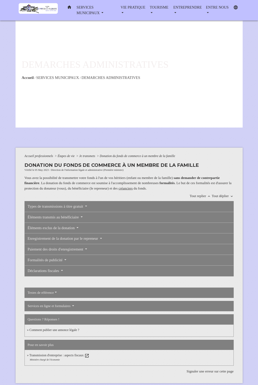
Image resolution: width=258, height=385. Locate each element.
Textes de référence (41, 293)
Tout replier (201, 196)
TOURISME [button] (159, 7)
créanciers (126, 188)
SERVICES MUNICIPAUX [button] (88, 10)
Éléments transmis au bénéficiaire (54, 217)
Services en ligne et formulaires (50, 306)
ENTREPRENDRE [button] (187, 7)
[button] (69, 8)
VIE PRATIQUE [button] (133, 7)
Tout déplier (223, 196)
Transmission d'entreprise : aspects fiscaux (59, 355)
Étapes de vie (66, 156)
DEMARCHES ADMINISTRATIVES (110, 78)
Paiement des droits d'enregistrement (56, 249)
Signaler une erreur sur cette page (210, 371)
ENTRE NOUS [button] (217, 7)
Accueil (28, 78)
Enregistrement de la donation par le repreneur (63, 238)
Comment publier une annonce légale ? (54, 330)
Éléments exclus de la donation (52, 228)
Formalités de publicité (46, 260)
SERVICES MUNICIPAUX (57, 78)
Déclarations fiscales (44, 271)
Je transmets (87, 156)
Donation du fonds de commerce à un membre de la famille (137, 156)
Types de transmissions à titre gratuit (56, 206)
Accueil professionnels (39, 156)
